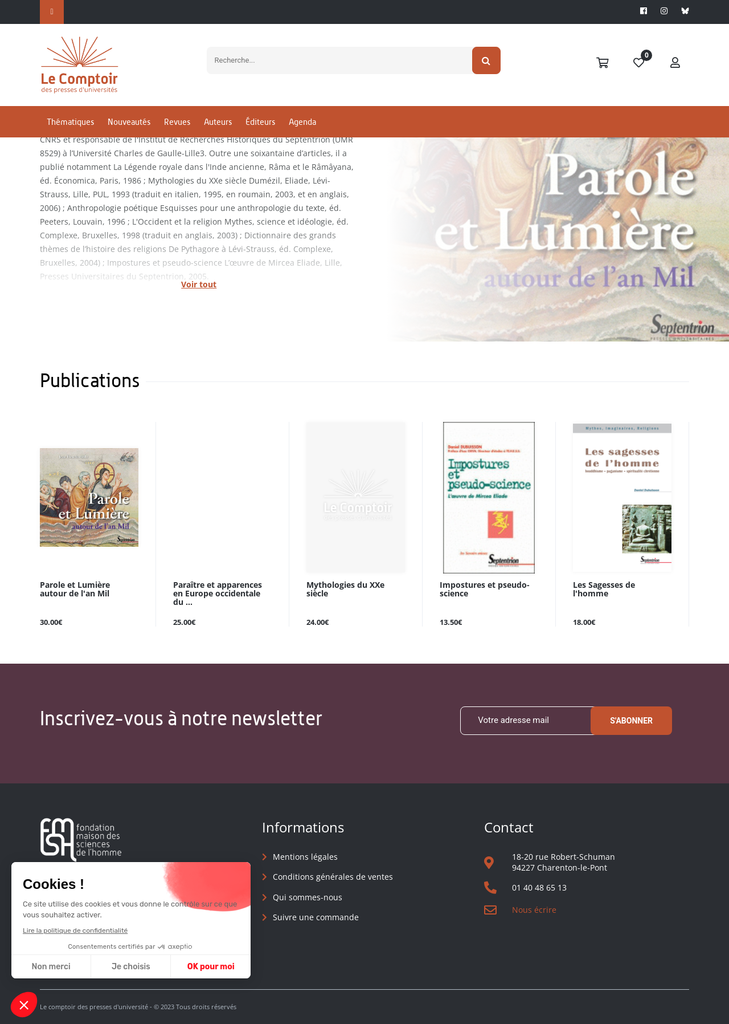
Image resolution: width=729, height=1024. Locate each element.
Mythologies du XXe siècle (345, 589)
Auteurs (218, 122)
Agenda (302, 122)
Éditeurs (260, 122)
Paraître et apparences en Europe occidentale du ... (217, 593)
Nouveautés (129, 122)
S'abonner (631, 720)
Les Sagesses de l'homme (604, 589)
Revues (177, 122)
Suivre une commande (316, 917)
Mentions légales (305, 856)
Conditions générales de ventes (333, 876)
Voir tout (198, 284)
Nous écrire (534, 909)
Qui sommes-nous (307, 897)
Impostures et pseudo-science (485, 589)
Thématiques (70, 122)
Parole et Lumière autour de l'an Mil (75, 589)
